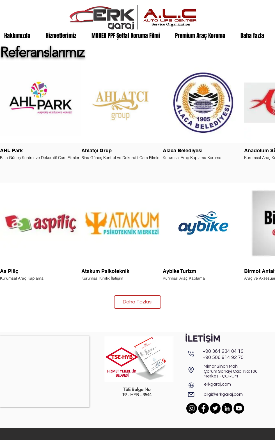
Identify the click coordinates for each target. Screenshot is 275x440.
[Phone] (191, 353)
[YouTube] (238, 408)
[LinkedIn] (227, 408)
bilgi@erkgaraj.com (223, 394)
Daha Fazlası (137, 302)
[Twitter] (215, 408)
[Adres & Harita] (191, 369)
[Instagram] (191, 408)
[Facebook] (203, 408)
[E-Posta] (191, 394)
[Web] (191, 385)
